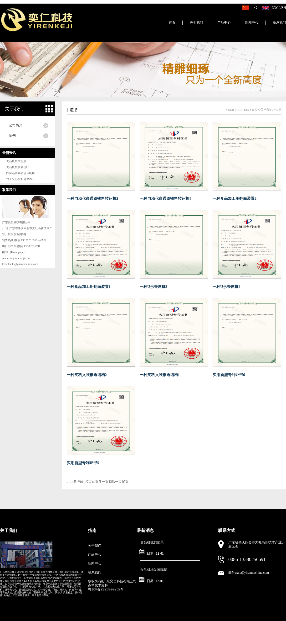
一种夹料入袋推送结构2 (87, 375)
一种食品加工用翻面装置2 (234, 198)
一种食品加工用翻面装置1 (89, 287)
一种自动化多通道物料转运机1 (165, 198)
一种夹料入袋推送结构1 (160, 375)
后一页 (117, 481)
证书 (12, 135)
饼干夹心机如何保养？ (20, 179)
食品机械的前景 (16, 161)
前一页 (103, 481)
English (279, 8)
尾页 (125, 481)
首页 (172, 22)
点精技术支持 (98, 585)
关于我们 (196, 22)
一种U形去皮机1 (226, 287)
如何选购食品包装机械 (20, 173)
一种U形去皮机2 (153, 287)
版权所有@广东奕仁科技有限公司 (112, 581)
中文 (255, 8)
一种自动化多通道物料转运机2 (92, 198)
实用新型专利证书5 (83, 463)
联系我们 (279, 22)
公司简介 (15, 125)
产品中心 (224, 22)
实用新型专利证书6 (229, 375)
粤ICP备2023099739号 (106, 589)
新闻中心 (251, 22)
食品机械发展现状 (17, 167)
